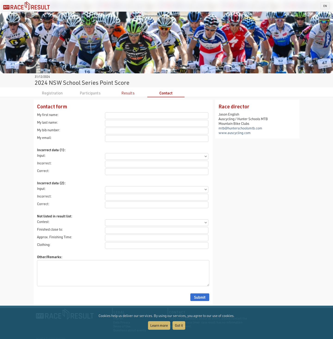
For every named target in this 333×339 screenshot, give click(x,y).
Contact (166, 93)
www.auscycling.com (235, 132)
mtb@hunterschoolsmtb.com (240, 128)
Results (128, 93)
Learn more (159, 325)
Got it (179, 325)
